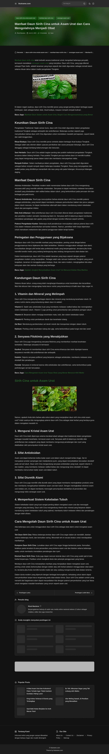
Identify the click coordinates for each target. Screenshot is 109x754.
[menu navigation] (16, 4)
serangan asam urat (40, 63)
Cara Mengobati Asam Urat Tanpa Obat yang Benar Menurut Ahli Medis (54, 373)
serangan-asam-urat (63, 18)
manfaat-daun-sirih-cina (46, 18)
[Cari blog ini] (72, 3)
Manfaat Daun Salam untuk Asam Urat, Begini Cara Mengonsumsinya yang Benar (59, 115)
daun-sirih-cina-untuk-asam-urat (25, 18)
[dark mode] (90, 4)
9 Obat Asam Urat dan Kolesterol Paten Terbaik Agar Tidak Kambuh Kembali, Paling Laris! (39, 691)
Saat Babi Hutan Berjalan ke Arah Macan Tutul (39, 710)
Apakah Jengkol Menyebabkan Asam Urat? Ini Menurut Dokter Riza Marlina (56, 270)
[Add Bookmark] (50, 33)
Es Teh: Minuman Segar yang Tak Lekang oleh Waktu (77, 690)
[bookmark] (93, 4)
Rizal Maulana (21, 33)
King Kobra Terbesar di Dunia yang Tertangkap (39, 700)
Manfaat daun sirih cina (24, 60)
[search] (84, 4)
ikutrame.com (24, 4)
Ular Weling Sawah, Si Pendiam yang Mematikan (76, 700)
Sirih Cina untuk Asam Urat (35, 380)
